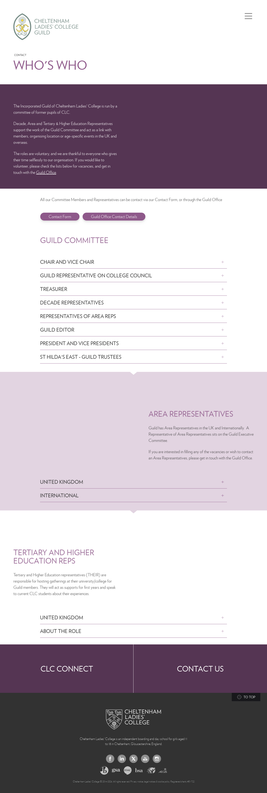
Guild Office (46, 172)
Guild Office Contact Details (114, 216)
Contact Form (60, 216)
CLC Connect (66, 668)
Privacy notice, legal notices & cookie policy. (150, 781)
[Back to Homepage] (133, 720)
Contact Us (200, 668)
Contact (20, 55)
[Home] (45, 26)
